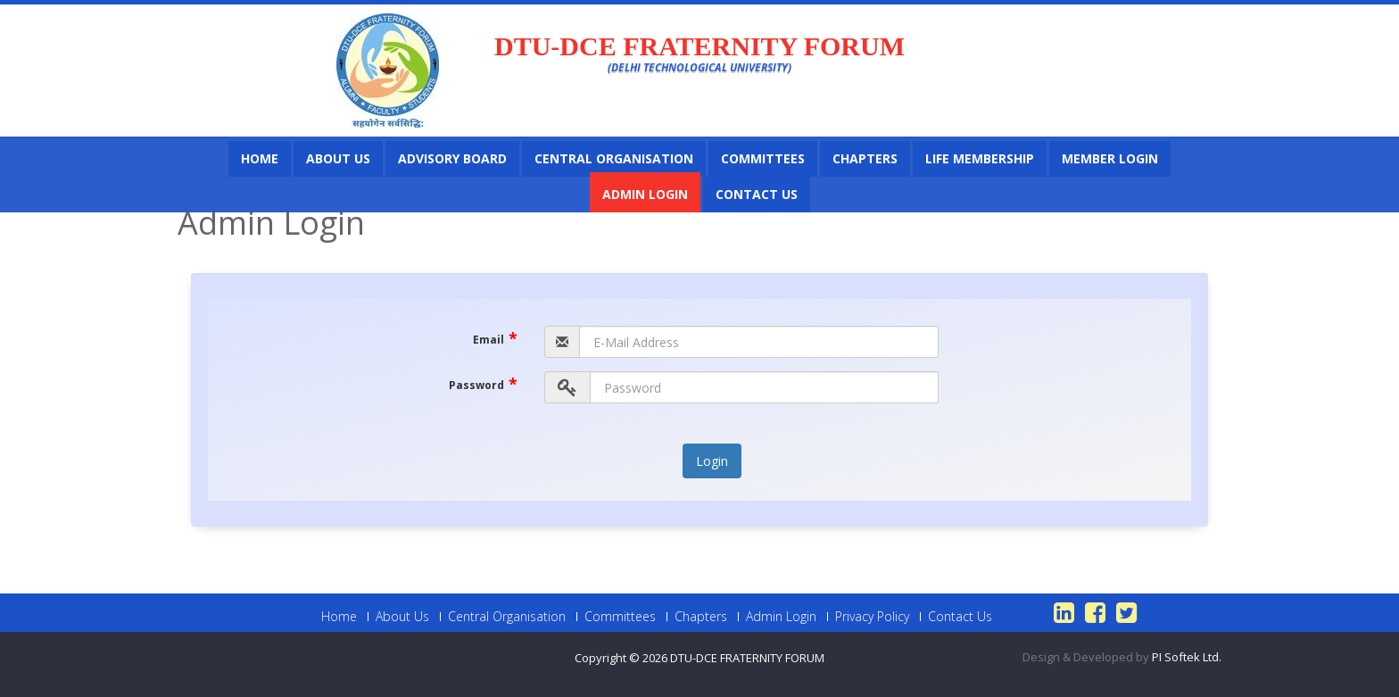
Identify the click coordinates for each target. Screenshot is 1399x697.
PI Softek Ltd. (1186, 657)
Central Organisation (613, 158)
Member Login (1110, 158)
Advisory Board (452, 158)
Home (259, 158)
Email (495, 337)
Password (483, 383)
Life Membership (979, 158)
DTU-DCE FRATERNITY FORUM (747, 658)
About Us (338, 158)
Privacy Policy (872, 616)
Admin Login (645, 194)
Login (712, 460)
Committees (763, 158)
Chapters (865, 158)
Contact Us (757, 194)
